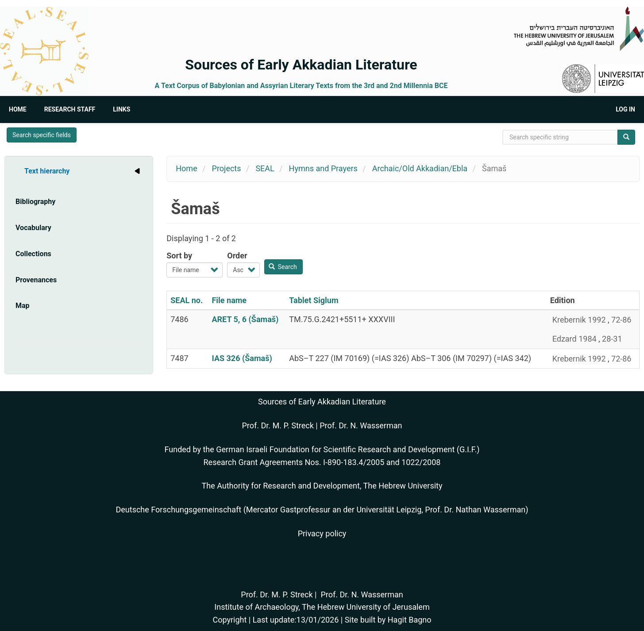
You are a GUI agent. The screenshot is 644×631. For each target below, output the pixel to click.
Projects (226, 168)
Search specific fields (41, 135)
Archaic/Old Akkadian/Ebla (419, 168)
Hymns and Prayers (323, 168)
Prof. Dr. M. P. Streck (278, 425)
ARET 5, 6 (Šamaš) (245, 319)
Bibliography (35, 201)
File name (229, 300)
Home (18, 109)
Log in (625, 109)
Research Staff (70, 109)
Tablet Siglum (313, 300)
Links (121, 109)
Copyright (229, 619)
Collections (33, 254)
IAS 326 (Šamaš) (242, 358)
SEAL (264, 168)
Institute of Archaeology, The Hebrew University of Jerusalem (321, 607)
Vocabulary (33, 227)
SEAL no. (186, 300)
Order (237, 255)
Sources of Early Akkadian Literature (301, 65)
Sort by (179, 255)
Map (22, 305)
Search (283, 266)
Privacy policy (322, 533)
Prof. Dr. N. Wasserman (361, 425)
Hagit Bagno (410, 619)
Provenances (36, 280)
